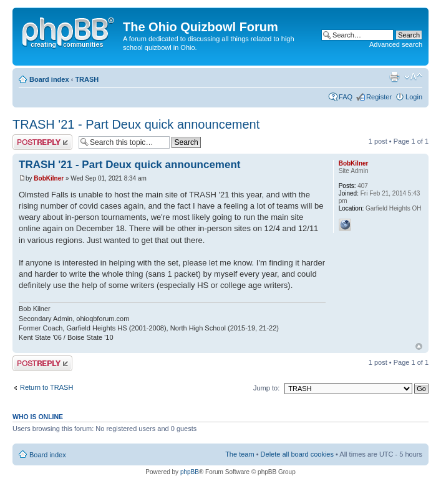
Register (379, 97)
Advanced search (395, 44)
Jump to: (266, 388)
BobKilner (49, 178)
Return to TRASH (46, 387)
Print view (394, 76)
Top (418, 346)
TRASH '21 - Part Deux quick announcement (135, 124)
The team (239, 454)
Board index (49, 79)
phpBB (189, 472)
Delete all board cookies (297, 454)
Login (413, 97)
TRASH (87, 79)
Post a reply (42, 142)
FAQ (345, 97)
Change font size (413, 76)
